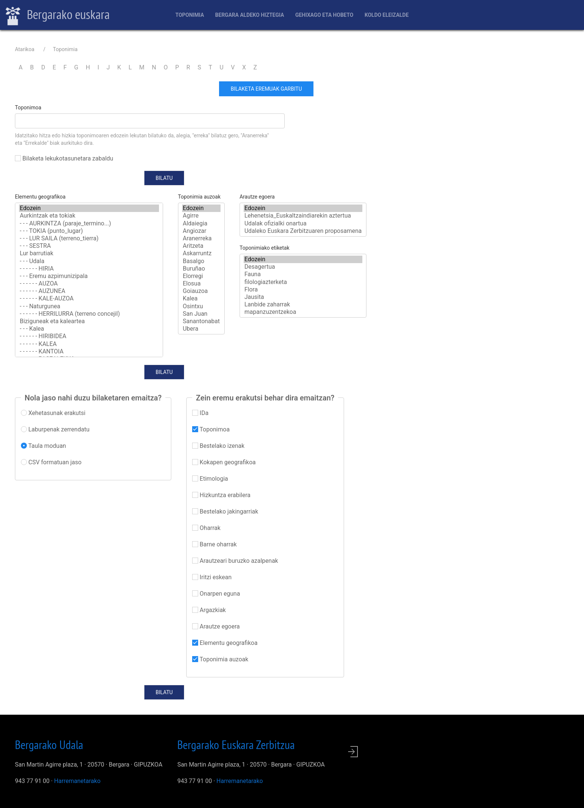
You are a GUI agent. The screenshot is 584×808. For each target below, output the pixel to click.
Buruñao (201, 268)
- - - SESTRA (89, 246)
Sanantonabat (201, 321)
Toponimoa (28, 107)
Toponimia (189, 15)
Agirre (201, 215)
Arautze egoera (257, 197)
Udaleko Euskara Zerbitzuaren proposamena (303, 231)
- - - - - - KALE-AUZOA (89, 298)
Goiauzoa (201, 291)
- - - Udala (89, 261)
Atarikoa (24, 49)
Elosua (201, 283)
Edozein (89, 208)
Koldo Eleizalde (387, 15)
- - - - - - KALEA (89, 344)
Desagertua (303, 267)
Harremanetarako (77, 780)
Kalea (201, 298)
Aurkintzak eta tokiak (89, 215)
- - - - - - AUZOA (89, 283)
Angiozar (201, 231)
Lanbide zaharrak (303, 304)
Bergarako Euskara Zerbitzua (236, 744)
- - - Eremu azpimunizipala (89, 276)
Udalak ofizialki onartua (303, 223)
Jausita (303, 297)
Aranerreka (201, 238)
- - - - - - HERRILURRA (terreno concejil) (89, 314)
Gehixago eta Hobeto (324, 15)
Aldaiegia (201, 223)
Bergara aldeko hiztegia (249, 15)
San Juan (201, 314)
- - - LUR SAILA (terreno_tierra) (89, 238)
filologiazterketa (303, 282)
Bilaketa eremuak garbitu (266, 89)
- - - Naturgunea (89, 306)
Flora (303, 289)
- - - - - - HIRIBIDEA (89, 336)
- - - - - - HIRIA (89, 268)
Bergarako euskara (58, 15)
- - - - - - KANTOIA (89, 351)
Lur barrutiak (89, 253)
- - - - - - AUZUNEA (89, 291)
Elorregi (201, 276)
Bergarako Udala (49, 744)
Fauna (303, 274)
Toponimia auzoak (199, 197)
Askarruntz (201, 253)
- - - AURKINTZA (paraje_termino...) (89, 223)
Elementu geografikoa (40, 197)
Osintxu (201, 306)
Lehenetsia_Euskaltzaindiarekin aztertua (303, 215)
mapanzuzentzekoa (303, 312)
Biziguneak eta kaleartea (89, 321)
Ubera (201, 329)
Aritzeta (201, 246)
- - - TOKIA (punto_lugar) (89, 231)
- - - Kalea (89, 329)
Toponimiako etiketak (265, 248)
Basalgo (201, 261)
